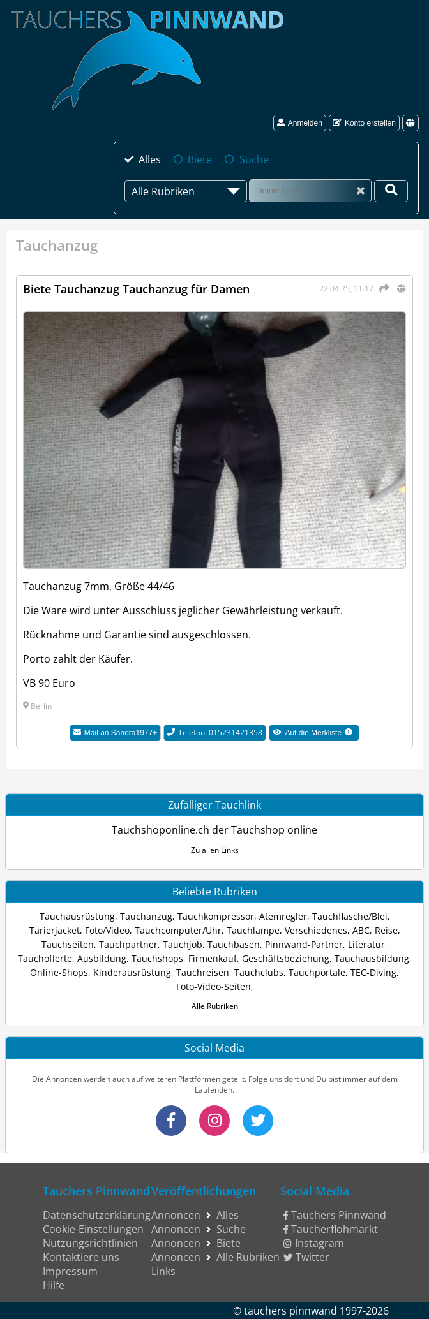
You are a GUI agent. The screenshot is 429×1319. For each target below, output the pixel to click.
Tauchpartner (128, 944)
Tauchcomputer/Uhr (178, 930)
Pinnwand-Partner (304, 944)
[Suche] (310, 190)
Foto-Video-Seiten (213, 986)
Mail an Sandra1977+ (115, 732)
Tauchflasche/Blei (350, 916)
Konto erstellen (364, 123)
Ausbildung (101, 958)
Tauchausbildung (372, 958)
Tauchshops (157, 958)
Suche (254, 159)
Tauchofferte (45, 958)
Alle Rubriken (215, 1006)
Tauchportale (317, 972)
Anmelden (299, 123)
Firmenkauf (212, 958)
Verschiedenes (316, 930)
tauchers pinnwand (290, 1311)
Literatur (366, 944)
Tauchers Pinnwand (334, 1215)
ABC (361, 930)
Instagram (313, 1243)
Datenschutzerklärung (97, 1215)
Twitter (306, 1257)
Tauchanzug (146, 916)
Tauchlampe (253, 930)
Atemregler (283, 916)
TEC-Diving (373, 972)
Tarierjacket (54, 930)
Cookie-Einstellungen (93, 1229)
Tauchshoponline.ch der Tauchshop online (214, 830)
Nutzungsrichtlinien (90, 1243)
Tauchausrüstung (77, 916)
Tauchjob (182, 944)
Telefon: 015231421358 (214, 732)
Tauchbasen (233, 944)
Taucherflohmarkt (330, 1229)
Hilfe (53, 1285)
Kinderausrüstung (132, 972)
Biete (200, 159)
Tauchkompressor (215, 916)
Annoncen (175, 1215)
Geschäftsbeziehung (285, 958)
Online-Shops (59, 972)
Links (163, 1271)
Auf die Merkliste (316, 734)
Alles (150, 159)
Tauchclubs (258, 972)
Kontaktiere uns (81, 1257)
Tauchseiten (67, 944)
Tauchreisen (202, 972)
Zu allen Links (215, 849)
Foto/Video (107, 930)
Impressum (70, 1271)
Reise (386, 930)
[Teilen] (382, 288)
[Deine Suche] (391, 191)
